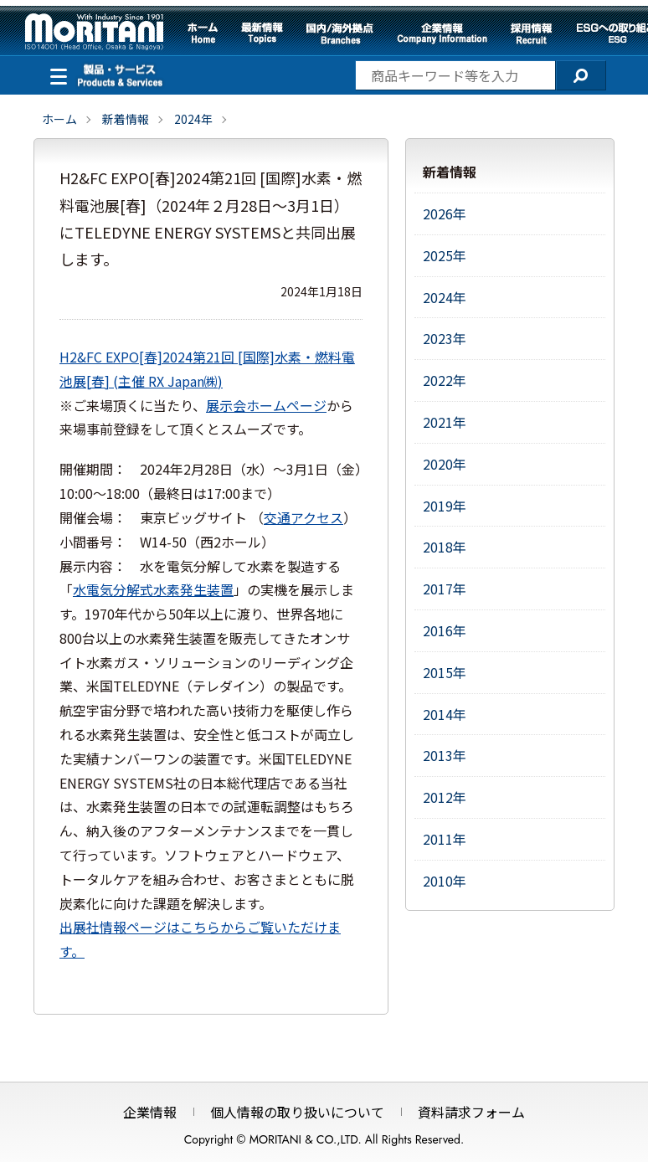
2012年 (444, 797)
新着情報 (125, 119)
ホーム (202, 33)
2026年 (444, 213)
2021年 (444, 422)
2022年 (444, 380)
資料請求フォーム (471, 1112)
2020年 (444, 464)
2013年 (444, 755)
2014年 (444, 714)
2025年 (444, 255)
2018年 (444, 547)
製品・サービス (54, 74)
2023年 (444, 338)
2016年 (444, 630)
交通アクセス (303, 517)
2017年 (444, 588)
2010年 (444, 881)
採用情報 (531, 33)
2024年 (193, 119)
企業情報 (442, 33)
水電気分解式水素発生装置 (153, 589)
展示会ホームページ (266, 405)
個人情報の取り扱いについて (297, 1112)
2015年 (444, 672)
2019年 (444, 506)
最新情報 (262, 33)
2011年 (444, 839)
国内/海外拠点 (340, 33)
